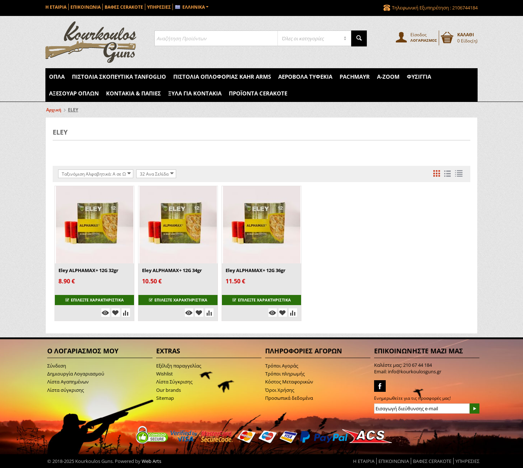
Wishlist (164, 373)
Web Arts (151, 461)
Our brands (168, 390)
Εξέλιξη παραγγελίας (178, 365)
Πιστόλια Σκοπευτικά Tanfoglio (119, 76)
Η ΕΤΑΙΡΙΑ (55, 7)
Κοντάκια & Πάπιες (133, 93)
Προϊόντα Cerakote (258, 93)
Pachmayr (355, 76)
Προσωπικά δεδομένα (289, 398)
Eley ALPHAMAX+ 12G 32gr (88, 270)
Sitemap (165, 398)
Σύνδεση (56, 365)
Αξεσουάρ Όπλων (74, 93)
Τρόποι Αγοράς (281, 365)
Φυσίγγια (419, 76)
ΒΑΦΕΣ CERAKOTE (124, 7)
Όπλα (57, 76)
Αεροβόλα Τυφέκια (305, 76)
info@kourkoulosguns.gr (414, 371)
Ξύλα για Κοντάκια (195, 93)
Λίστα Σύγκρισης (174, 381)
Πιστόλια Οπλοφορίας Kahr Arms (222, 76)
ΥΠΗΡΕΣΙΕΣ (159, 7)
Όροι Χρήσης (279, 390)
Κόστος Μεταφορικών (289, 381)
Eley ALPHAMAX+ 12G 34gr (172, 270)
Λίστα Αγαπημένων (68, 381)
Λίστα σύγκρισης (65, 390)
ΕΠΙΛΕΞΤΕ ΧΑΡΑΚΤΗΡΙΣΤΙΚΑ (94, 300)
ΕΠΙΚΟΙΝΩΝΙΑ (85, 7)
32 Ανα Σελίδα (157, 173)
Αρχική (53, 110)
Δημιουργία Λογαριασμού (75, 373)
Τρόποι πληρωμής (285, 373)
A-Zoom (388, 76)
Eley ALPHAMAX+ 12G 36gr (255, 270)
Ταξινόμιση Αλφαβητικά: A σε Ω (96, 173)
